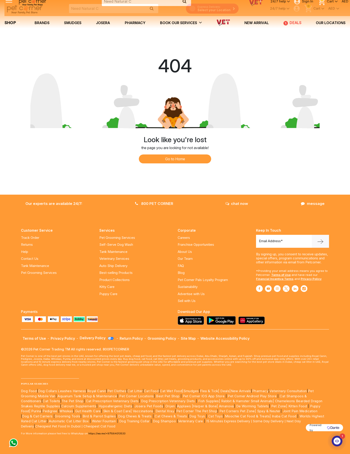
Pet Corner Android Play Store (252, 396)
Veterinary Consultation (288, 391)
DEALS (292, 23)
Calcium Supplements (79, 406)
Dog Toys (197, 416)
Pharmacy (135, 23)
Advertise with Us (191, 294)
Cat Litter (135, 391)
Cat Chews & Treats (171, 416)
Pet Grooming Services (39, 273)
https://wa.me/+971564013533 (106, 433)
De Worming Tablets (252, 406)
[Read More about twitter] (286, 288)
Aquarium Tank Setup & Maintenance (87, 396)
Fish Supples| (208, 401)
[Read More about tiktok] (304, 288)
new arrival (256, 23)
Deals (224, 391)
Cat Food (151, 391)
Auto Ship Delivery (113, 266)
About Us (185, 252)
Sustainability (188, 287)
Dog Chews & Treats (135, 416)
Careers (184, 237)
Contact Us (29, 258)
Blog (181, 273)
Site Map (188, 338)
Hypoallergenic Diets (115, 406)
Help (24, 252)
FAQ (181, 266)
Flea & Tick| (210, 391)
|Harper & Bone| (205, 406)
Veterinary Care (191, 421)
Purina (36, 411)
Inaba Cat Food (284, 416)
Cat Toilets (51, 401)
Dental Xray (165, 411)
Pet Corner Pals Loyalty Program (203, 280)
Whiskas (66, 411)
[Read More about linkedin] (295, 288)
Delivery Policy (97, 338)
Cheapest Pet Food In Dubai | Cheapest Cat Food (76, 426)
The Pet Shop (72, 401)
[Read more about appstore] (192, 320)
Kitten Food (297, 406)
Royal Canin (96, 391)
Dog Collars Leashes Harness (62, 391)
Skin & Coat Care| (117, 411)
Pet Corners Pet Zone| (237, 411)
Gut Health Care (88, 411)
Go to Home (175, 159)
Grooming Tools (67, 416)
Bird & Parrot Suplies (99, 416)
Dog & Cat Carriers (37, 416)
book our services (181, 22)
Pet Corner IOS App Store (204, 396)
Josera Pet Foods (148, 406)
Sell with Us (187, 301)
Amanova (226, 406)
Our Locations (331, 23)
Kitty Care (107, 287)
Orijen (170, 406)
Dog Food (29, 391)
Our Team (185, 258)
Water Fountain (104, 421)
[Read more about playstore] (222, 320)
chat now (236, 203)
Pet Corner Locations (136, 396)
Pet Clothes (116, 391)
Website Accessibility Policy (225, 338)
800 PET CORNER (154, 203)
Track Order (30, 237)
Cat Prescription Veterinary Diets (112, 401)
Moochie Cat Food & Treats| (248, 416)
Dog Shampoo (164, 421)
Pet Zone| (279, 406)
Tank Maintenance (35, 266)
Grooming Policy (162, 338)
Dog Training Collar (134, 421)
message (313, 203)
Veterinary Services (114, 258)
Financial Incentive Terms (275, 279)
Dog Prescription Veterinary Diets (168, 401)
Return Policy (131, 338)
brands (42, 23)
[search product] (151, 8)
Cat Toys (215, 416)
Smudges (72, 23)
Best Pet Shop (168, 396)
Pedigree (49, 411)
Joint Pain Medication (300, 411)
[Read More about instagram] (277, 288)
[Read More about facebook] (259, 288)
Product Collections (114, 280)
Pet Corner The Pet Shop (196, 411)
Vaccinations (142, 411)
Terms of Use (281, 275)
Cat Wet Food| (171, 391)
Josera (103, 23)
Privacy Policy (311, 279)
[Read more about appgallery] (252, 320)
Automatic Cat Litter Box (69, 421)
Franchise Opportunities (196, 244)
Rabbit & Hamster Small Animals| (248, 401)
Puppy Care (108, 294)
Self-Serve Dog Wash (116, 244)
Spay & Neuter (269, 411)
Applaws (184, 406)
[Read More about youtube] (268, 288)
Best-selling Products (116, 273)
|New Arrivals (240, 391)
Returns (27, 244)
